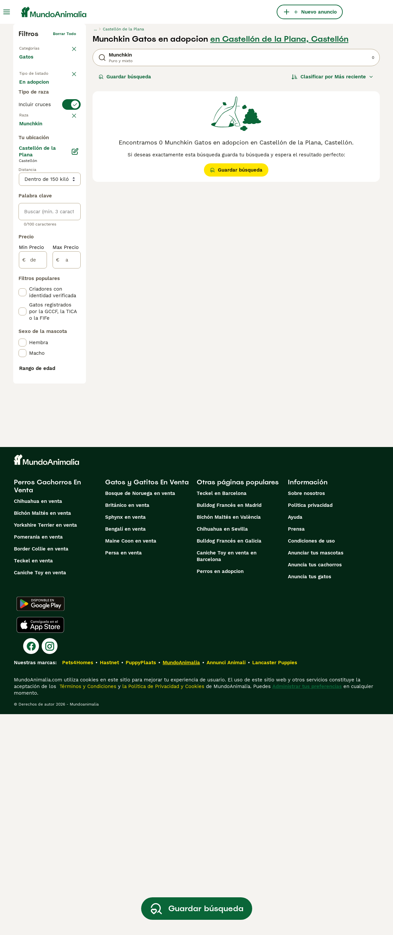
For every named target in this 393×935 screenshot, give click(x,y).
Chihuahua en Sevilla (222, 750)
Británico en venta (127, 726)
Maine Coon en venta (130, 762)
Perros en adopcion (220, 792)
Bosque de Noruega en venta (140, 714)
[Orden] (332, 76)
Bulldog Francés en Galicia (229, 762)
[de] (33, 433)
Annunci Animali (226, 883)
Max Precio (66, 421)
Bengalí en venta (125, 750)
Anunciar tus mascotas (315, 774)
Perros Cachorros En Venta (47, 707)
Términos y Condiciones (87, 907)
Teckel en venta (33, 782)
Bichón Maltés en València (229, 738)
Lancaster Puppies (274, 883)
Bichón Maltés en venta (42, 734)
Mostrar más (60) (45, 296)
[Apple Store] (40, 846)
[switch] (50, 145)
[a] (67, 433)
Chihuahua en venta (38, 722)
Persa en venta (123, 774)
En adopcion (39, 104)
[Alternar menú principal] (6, 12)
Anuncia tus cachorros (315, 786)
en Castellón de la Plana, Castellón (279, 39)
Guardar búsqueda (124, 77)
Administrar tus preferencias (307, 907)
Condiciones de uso (311, 762)
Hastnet (109, 883)
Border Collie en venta (41, 770)
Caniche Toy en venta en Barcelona (226, 777)
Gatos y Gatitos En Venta (147, 703)
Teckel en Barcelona (222, 714)
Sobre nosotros (306, 714)
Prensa (296, 750)
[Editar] (75, 324)
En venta (35, 89)
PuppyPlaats (141, 883)
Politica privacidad (310, 726)
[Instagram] (50, 867)
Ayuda (295, 738)
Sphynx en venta (125, 738)
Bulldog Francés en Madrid (229, 726)
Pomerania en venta (38, 758)
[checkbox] (22, 191)
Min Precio (31, 421)
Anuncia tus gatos (309, 797)
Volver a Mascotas (37, 47)
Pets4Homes (77, 883)
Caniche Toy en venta (40, 793)
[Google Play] (40, 825)
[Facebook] (31, 867)
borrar (70, 158)
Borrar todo (64, 33)
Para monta (38, 120)
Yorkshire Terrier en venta (45, 746)
